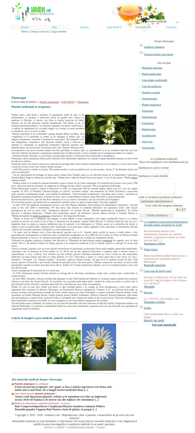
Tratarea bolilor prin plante (158, 54)
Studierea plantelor (154, 47)
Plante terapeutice (151, 104)
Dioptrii (148, 296)
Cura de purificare (152, 86)
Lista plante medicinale (154, 80)
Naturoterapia (149, 117)
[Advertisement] (72, 62)
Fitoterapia (148, 123)
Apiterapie (147, 110)
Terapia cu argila (151, 92)
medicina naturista (41, 216)
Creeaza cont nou (39, 31)
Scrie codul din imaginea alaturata (164, 208)
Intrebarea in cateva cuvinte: (153, 167)
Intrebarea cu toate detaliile (153, 175)
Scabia (147, 311)
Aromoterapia (149, 98)
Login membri (59, 31)
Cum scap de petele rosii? (158, 274)
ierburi (134, 177)
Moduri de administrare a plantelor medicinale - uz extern (42, 403)
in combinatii (31, 384)
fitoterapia (83, 102)
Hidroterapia (149, 129)
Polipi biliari (150, 253)
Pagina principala (49, 102)
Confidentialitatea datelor (80, 427)
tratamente (107, 240)
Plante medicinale (151, 74)
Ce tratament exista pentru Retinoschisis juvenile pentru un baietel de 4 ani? (166, 227)
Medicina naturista (152, 67)
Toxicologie (148, 147)
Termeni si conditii (54, 427)
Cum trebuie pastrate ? (35, 393)
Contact (101, 427)
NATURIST (68, 102)
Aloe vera (147, 141)
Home (24, 31)
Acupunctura (149, 135)
